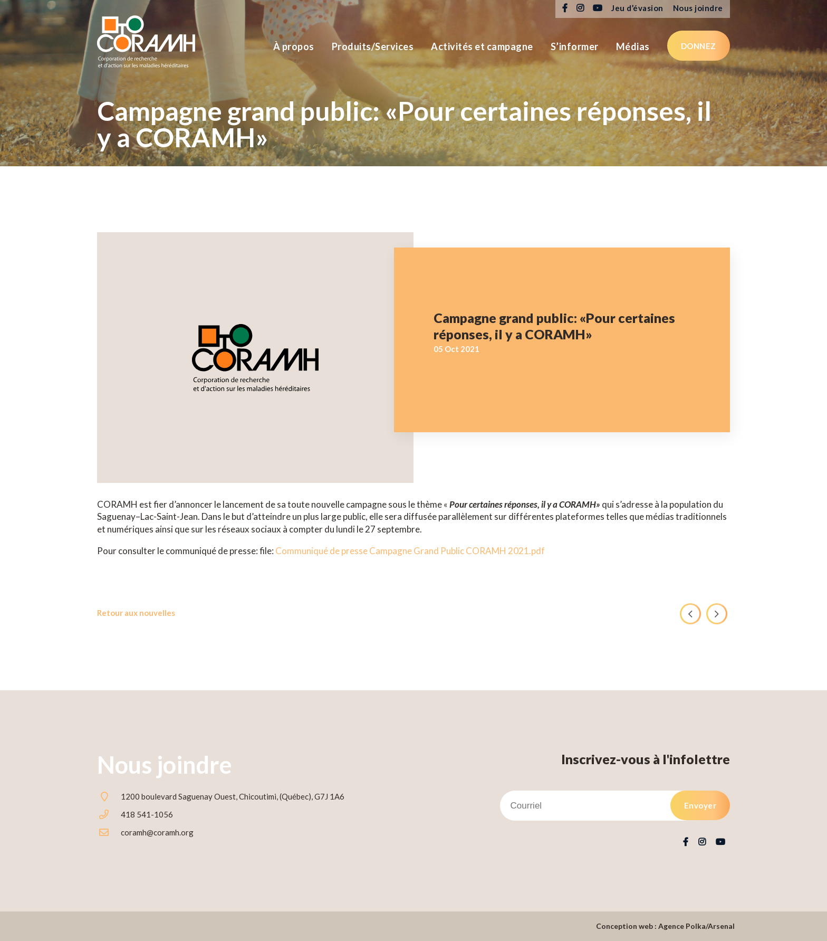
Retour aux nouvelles (136, 612)
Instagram (579, 8)
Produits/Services (373, 46)
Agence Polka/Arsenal (696, 925)
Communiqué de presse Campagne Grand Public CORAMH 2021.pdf (410, 550)
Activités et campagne (482, 46)
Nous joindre (698, 8)
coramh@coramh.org (157, 832)
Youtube (597, 8)
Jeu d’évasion (637, 8)
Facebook (564, 8)
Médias (633, 46)
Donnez (698, 46)
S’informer (575, 46)
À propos (293, 46)
